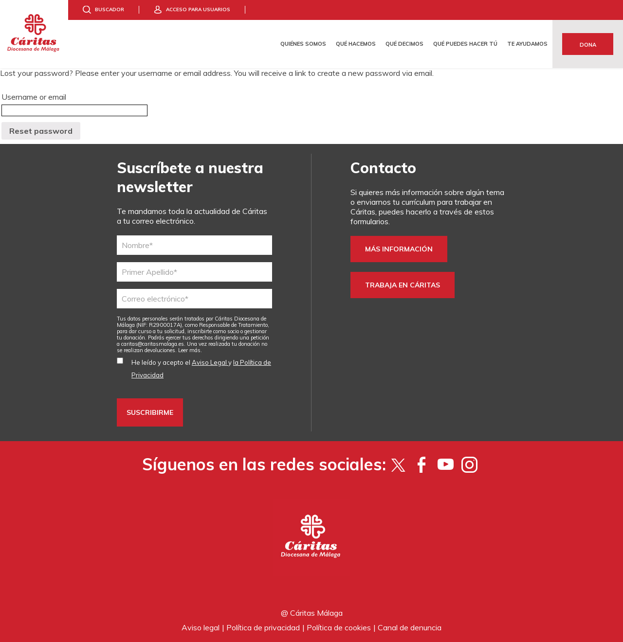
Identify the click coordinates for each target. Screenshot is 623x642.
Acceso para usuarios (198, 9)
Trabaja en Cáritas (402, 285)
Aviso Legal (210, 362)
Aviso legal (201, 627)
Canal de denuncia (409, 627)
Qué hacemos (356, 43)
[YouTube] (446, 464)
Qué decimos (404, 43)
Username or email (33, 97)
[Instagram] (469, 464)
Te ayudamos (527, 43)
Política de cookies (339, 627)
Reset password (41, 131)
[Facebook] (422, 464)
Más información (399, 249)
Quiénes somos (303, 43)
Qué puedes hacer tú (465, 43)
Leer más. (190, 350)
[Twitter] (398, 464)
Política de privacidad (263, 627)
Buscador (109, 9)
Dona (588, 44)
